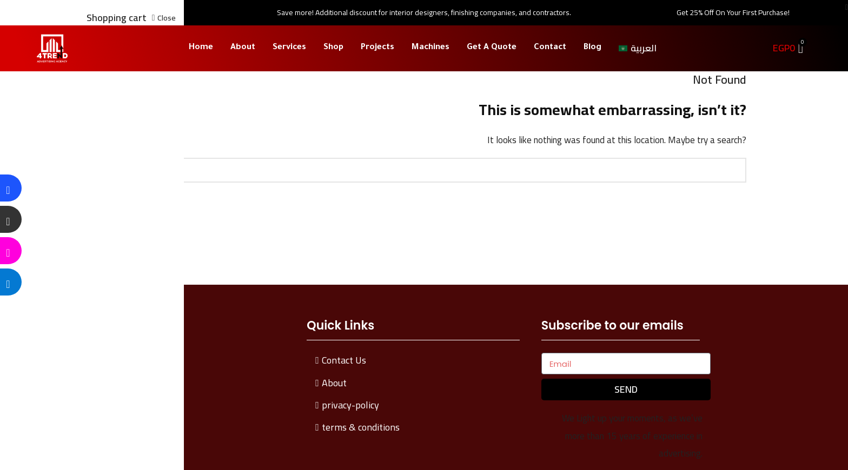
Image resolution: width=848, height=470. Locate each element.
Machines (430, 47)
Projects (377, 47)
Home (201, 47)
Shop (333, 47)
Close (166, 17)
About (242, 47)
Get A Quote (491, 47)
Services (289, 47)
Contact (550, 47)
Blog (592, 47)
